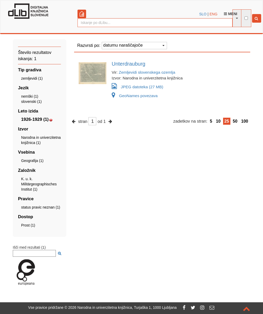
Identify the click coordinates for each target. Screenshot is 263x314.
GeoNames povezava (135, 95)
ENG (213, 14)
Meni (230, 14)
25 (226, 121)
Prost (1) (28, 225)
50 (235, 121)
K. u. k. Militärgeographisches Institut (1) (39, 184)
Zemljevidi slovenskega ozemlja (147, 72)
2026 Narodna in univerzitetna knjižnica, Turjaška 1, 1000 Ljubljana (122, 307)
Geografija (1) (32, 161)
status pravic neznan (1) (40, 207)
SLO (203, 14)
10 (218, 121)
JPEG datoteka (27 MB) (137, 86)
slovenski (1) (31, 101)
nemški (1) (29, 96)
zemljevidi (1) (32, 78)
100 (244, 121)
